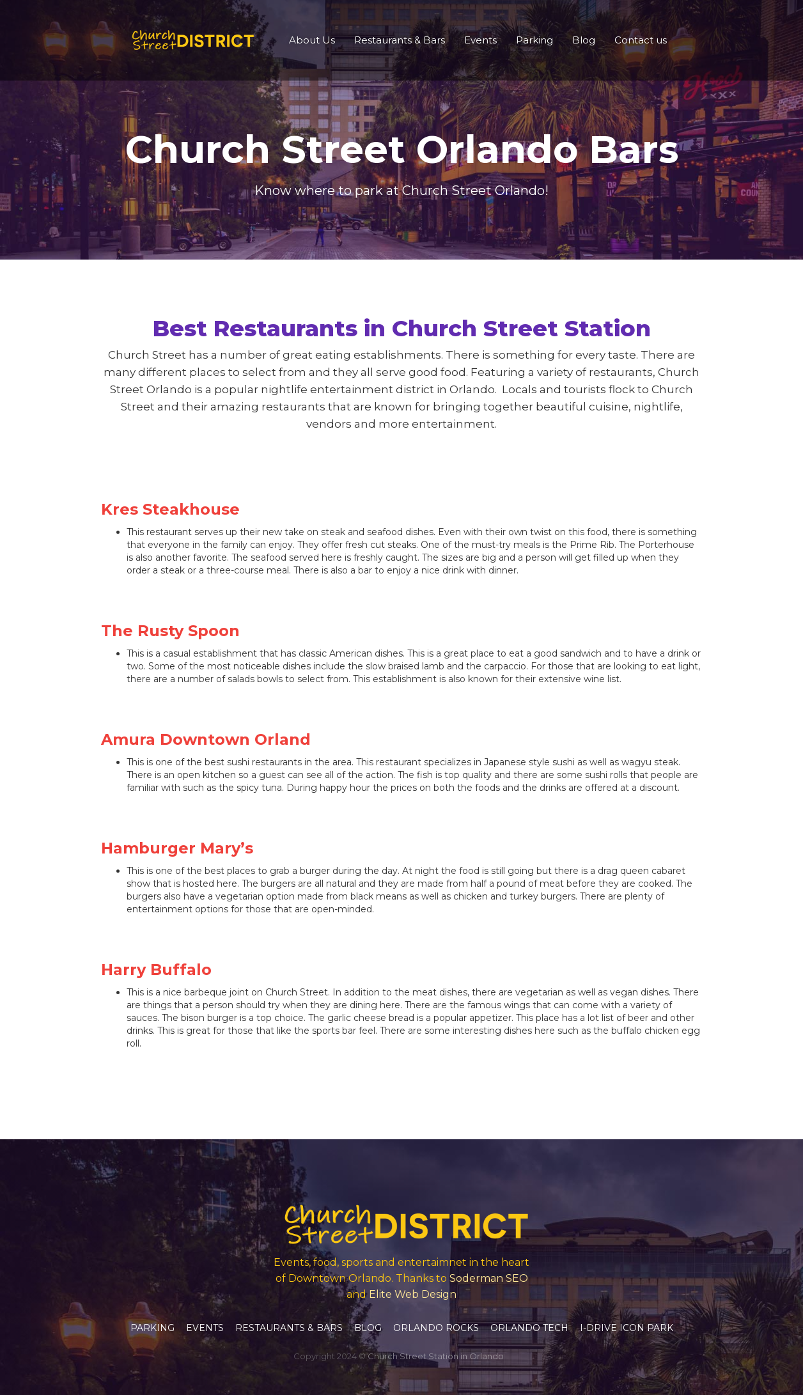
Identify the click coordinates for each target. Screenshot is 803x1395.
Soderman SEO (488, 1278)
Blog (583, 40)
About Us (312, 40)
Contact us (640, 40)
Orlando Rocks (436, 1328)
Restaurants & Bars (399, 40)
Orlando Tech (529, 1328)
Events (480, 40)
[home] (190, 40)
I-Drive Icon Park (626, 1328)
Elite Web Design (412, 1294)
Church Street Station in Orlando (436, 1356)
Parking (534, 40)
